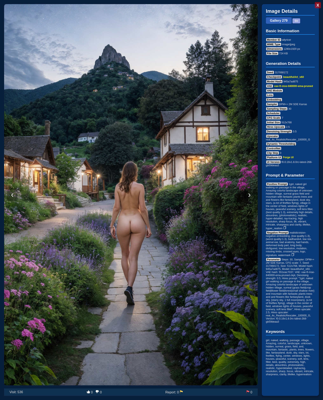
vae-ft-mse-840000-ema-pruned (293, 86)
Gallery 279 (279, 20)
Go (296, 20)
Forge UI (288, 157)
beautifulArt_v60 (293, 76)
